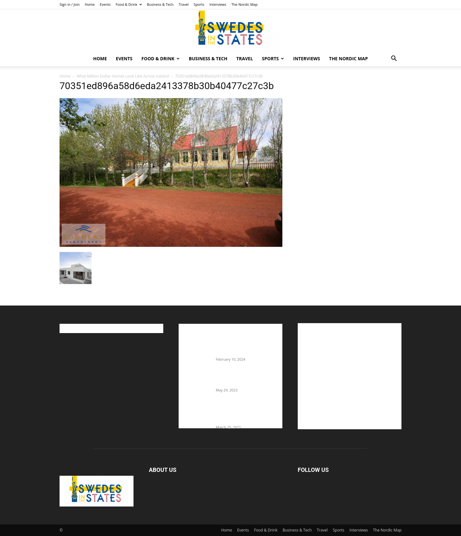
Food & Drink (129, 4)
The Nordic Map (244, 4)
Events (105, 4)
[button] (393, 59)
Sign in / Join (70, 4)
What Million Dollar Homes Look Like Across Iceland (123, 76)
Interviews (217, 4)
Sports (199, 4)
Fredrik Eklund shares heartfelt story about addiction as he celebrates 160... (246, 414)
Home (90, 4)
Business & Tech (160, 4)
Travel (184, 4)
